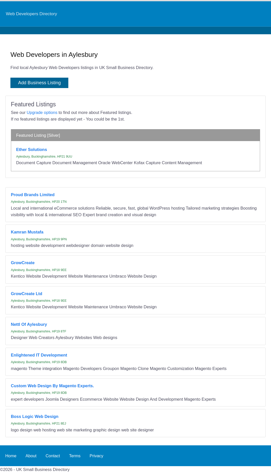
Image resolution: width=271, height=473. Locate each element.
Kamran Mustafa (27, 232)
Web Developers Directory (31, 13)
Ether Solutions (31, 149)
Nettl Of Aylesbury (29, 324)
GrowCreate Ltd (26, 293)
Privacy (96, 455)
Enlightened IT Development (39, 355)
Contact (52, 455)
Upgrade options (42, 112)
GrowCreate (23, 262)
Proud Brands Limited (33, 194)
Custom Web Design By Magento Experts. (52, 385)
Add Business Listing (39, 82)
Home (11, 455)
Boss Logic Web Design (34, 416)
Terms (75, 455)
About (30, 455)
